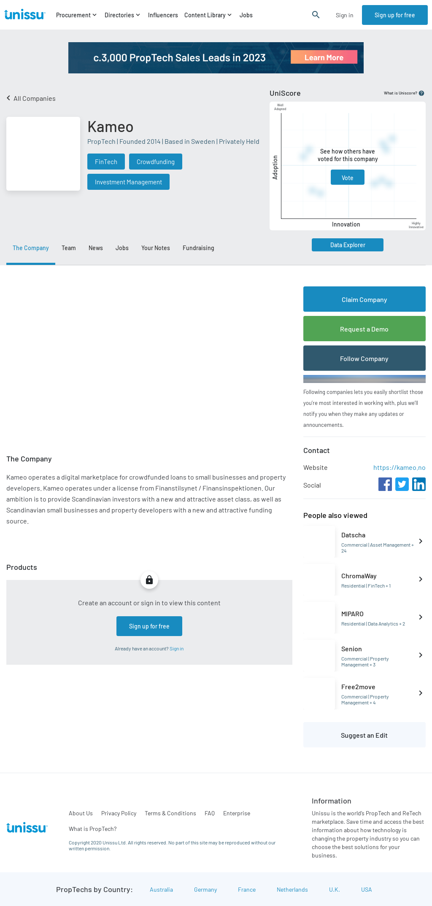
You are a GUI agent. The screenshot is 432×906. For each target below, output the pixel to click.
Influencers (163, 15)
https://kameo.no (399, 467)
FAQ (210, 813)
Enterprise (236, 813)
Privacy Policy (118, 813)
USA (366, 889)
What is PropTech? (92, 828)
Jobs (246, 15)
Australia (161, 889)
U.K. (334, 889)
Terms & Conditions (170, 813)
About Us (81, 813)
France (247, 889)
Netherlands (292, 889)
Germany (205, 889)
